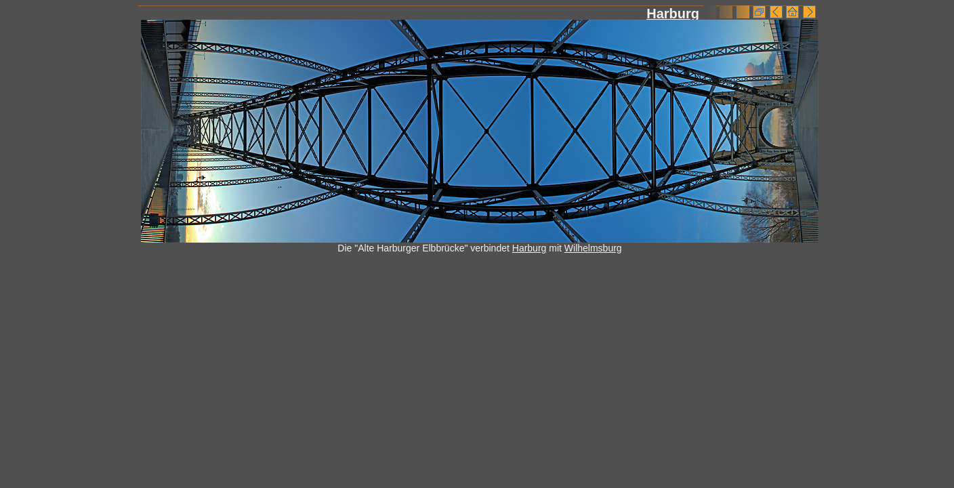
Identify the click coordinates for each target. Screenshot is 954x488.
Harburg (672, 13)
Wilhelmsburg (593, 248)
